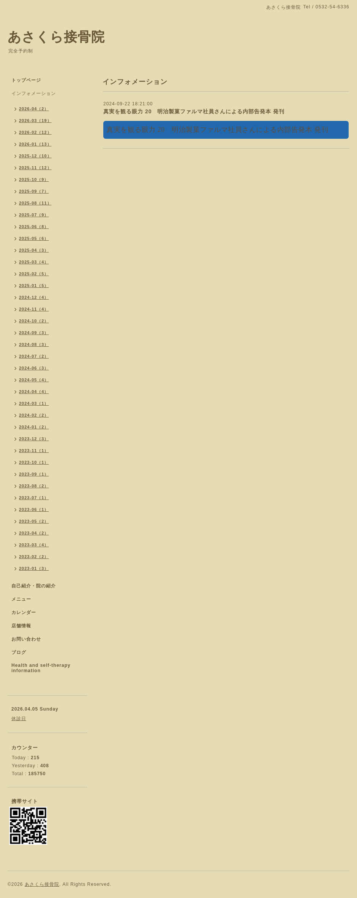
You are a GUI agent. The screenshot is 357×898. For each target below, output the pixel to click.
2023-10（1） (34, 462)
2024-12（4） (34, 297)
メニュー (21, 599)
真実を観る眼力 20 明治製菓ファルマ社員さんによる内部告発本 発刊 (193, 111)
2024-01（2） (34, 427)
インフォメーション (33, 93)
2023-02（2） (34, 556)
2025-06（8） (34, 226)
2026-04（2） (34, 108)
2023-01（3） (34, 568)
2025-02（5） (34, 273)
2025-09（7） (34, 191)
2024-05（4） (34, 380)
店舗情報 (21, 625)
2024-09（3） (34, 332)
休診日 (18, 718)
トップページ (26, 80)
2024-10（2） (34, 321)
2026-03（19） (35, 120)
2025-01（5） (34, 285)
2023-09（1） (34, 474)
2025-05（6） (34, 238)
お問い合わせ (26, 639)
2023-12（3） (34, 438)
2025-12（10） (35, 156)
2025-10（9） (34, 179)
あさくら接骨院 (56, 36)
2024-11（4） (34, 309)
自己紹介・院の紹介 (33, 586)
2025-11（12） (35, 167)
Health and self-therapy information (41, 668)
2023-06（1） (34, 509)
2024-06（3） (34, 368)
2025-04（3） (34, 250)
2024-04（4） (34, 391)
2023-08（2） (34, 486)
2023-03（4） (34, 545)
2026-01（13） (35, 144)
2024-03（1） (34, 403)
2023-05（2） (34, 521)
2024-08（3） (34, 344)
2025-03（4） (34, 262)
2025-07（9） (34, 215)
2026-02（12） (35, 132)
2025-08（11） (35, 203)
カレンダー (23, 612)
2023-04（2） (34, 533)
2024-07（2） (34, 356)
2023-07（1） (34, 497)
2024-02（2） (34, 415)
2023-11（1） (34, 450)
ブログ (18, 652)
